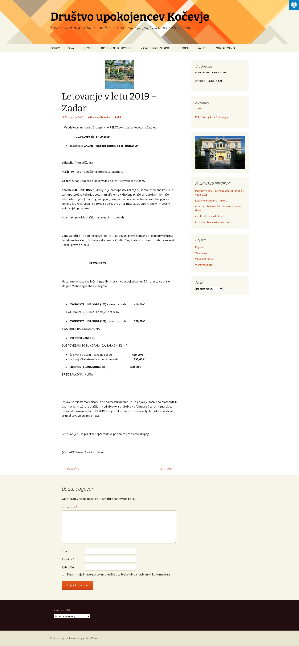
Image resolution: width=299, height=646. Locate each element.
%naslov (70, 468)
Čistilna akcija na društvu (209, 216)
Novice (94, 117)
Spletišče (68, 567)
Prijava (199, 247)
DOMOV (55, 48)
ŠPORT (184, 48)
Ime (65, 551)
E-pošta (68, 559)
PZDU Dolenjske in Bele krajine (212, 117)
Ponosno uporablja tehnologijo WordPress (74, 638)
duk (119, 117)
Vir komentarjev (204, 259)
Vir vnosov (201, 253)
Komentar (69, 507)
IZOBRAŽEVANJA (225, 48)
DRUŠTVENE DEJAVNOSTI (117, 48)
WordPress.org (204, 264)
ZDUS (198, 108)
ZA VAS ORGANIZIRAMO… (156, 48)
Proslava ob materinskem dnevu (213, 222)
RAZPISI (201, 48)
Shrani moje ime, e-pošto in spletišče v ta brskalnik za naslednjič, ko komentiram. (120, 574)
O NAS (71, 48)
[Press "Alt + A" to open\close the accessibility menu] (294, 5)
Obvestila (104, 117)
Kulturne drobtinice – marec (211, 200)
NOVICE (88, 48)
